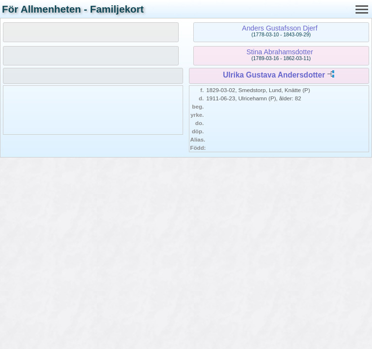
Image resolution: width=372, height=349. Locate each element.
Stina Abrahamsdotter (280, 52)
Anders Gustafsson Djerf (280, 28)
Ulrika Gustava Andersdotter (274, 75)
